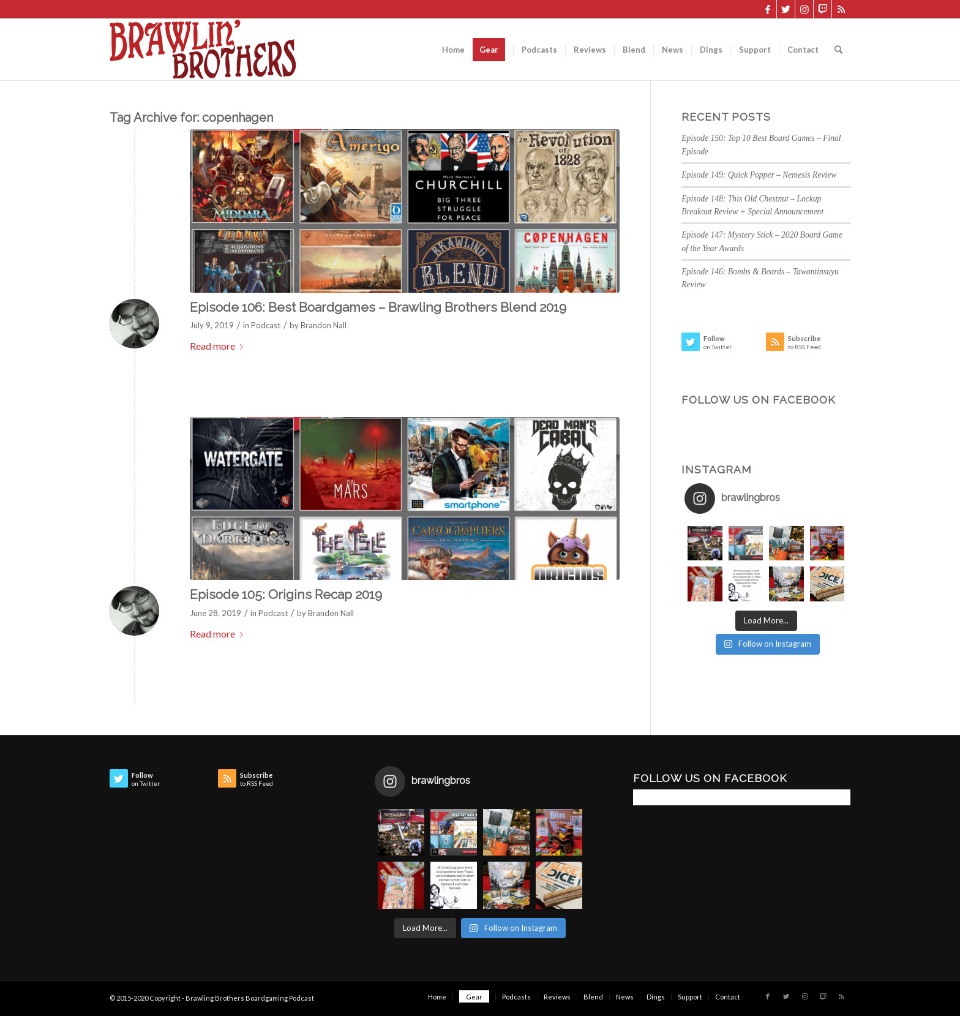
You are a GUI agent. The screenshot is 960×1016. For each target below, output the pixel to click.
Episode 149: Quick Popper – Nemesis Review (758, 174)
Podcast (265, 325)
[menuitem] (453, 49)
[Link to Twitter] (786, 9)
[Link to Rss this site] (841, 9)
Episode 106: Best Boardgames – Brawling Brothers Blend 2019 (378, 307)
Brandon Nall (324, 325)
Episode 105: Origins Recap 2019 (286, 594)
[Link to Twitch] (822, 9)
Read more (219, 346)
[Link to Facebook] (767, 9)
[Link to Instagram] (804, 9)
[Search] (838, 49)
